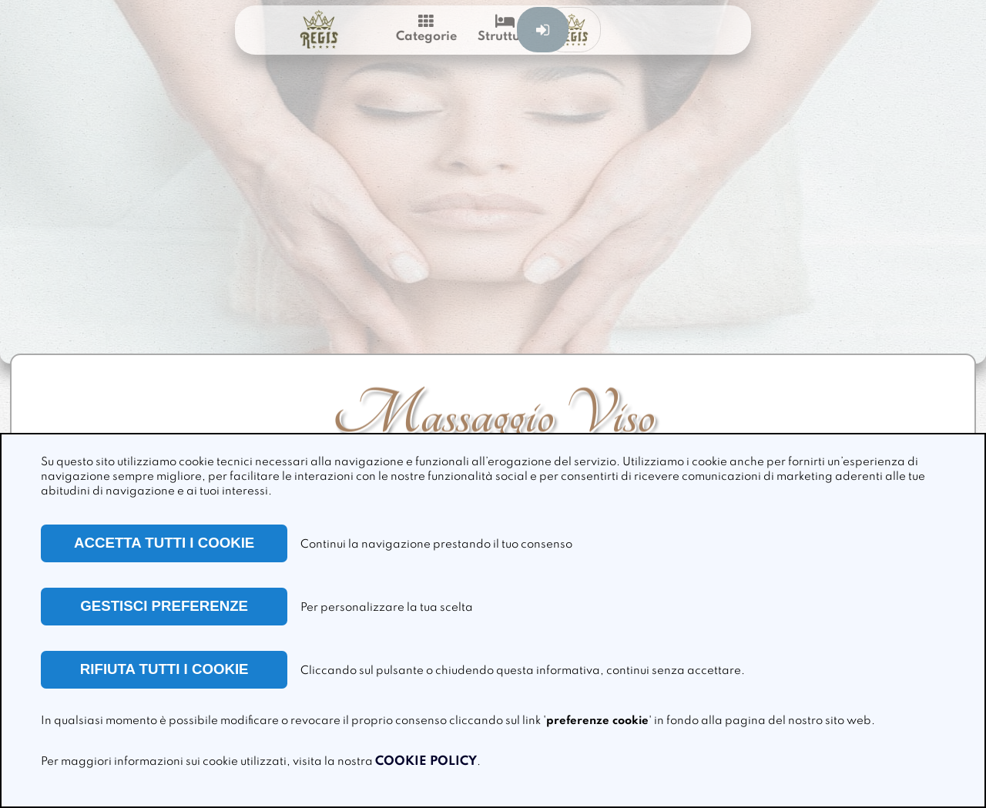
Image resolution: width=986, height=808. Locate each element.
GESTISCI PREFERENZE (164, 606)
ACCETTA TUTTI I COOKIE (164, 543)
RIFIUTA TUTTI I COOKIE (164, 669)
